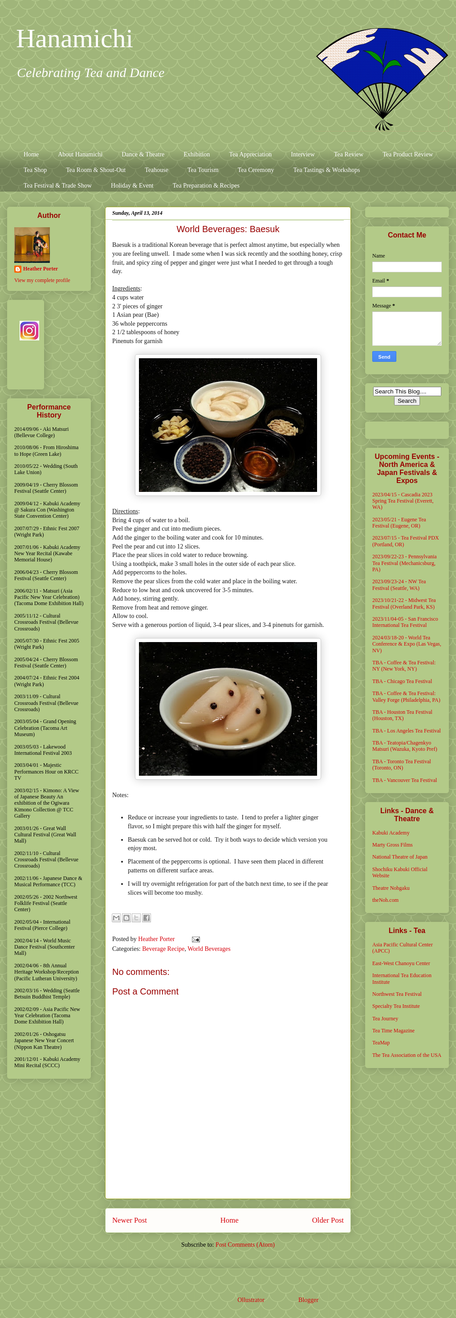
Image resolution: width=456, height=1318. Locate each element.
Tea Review (348, 154)
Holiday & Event (132, 185)
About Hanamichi (80, 154)
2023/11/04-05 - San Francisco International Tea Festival (405, 622)
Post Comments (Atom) (245, 1244)
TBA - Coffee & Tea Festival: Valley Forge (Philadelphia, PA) (406, 696)
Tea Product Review (408, 154)
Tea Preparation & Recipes (206, 185)
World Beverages (208, 949)
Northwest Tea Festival (397, 994)
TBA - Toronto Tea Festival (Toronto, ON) (401, 764)
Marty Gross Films (392, 845)
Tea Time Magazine (393, 1030)
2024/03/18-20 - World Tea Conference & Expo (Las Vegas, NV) (406, 644)
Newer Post (129, 1220)
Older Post (328, 1220)
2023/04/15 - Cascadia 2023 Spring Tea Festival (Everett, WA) (403, 501)
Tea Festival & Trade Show (58, 185)
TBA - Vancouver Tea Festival (404, 780)
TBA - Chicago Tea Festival (402, 681)
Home (31, 154)
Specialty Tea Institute (396, 1006)
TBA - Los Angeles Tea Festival (406, 731)
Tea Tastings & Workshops (326, 170)
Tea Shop (35, 170)
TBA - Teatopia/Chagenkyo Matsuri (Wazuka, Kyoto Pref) (404, 746)
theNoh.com (385, 900)
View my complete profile (42, 280)
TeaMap (381, 1043)
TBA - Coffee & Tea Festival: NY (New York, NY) (404, 665)
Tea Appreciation (250, 154)
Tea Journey (385, 1018)
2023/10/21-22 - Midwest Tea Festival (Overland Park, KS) (404, 603)
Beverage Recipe (163, 949)
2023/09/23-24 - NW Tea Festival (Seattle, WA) (399, 584)
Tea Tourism (203, 170)
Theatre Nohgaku (391, 888)
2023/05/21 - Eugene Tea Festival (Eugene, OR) (399, 522)
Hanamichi (74, 38)
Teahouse (156, 170)
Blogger (308, 1300)
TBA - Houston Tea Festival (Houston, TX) (402, 715)
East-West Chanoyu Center (401, 963)
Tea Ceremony (256, 170)
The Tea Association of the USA (406, 1055)
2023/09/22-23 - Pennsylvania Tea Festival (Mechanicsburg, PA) (404, 563)
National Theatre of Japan (400, 857)
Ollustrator (250, 1300)
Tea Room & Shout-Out (96, 170)
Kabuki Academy (391, 833)
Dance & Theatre (143, 154)
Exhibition (196, 154)
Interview (303, 154)
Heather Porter (157, 939)
